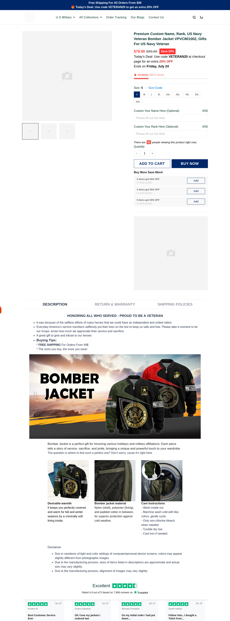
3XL (178, 82)
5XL (197, 82)
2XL (168, 82)
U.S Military (65, 17)
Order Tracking (116, 17)
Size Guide (155, 75)
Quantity (139, 130)
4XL (187, 82)
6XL (138, 89)
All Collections (90, 17)
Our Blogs (137, 17)
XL (159, 82)
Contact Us (156, 17)
